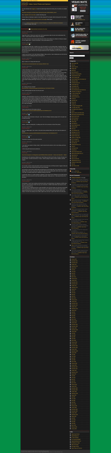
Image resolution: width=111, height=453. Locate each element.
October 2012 (74, 264)
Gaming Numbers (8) (75, 96)
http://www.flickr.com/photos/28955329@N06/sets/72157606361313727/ (37, 110)
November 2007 (74, 368)
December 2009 (74, 324)
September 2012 (74, 266)
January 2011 (74, 301)
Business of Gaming (30, 22)
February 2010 (74, 320)
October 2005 (74, 412)
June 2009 (73, 335)
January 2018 (74, 259)
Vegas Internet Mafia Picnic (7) (77, 153)
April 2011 (73, 296)
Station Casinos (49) (75, 141)
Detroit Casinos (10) (75, 88)
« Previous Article (25, 0)
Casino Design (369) (75, 77)
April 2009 (73, 338)
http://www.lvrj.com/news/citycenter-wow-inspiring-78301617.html (35, 63)
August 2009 (73, 331)
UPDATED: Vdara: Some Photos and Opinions (36, 4)
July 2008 (73, 354)
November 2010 (74, 305)
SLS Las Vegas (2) (75, 139)
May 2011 (73, 294)
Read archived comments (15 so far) (39, 29)
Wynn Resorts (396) (75, 165)
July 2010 (73, 312)
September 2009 (74, 329)
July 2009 (73, 333)
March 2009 (73, 340)
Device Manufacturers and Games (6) (78, 89)
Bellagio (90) (73, 68)
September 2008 (74, 351)
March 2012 (73, 276)
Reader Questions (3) (75, 133)
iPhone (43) (73, 102)
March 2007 (73, 382)
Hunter (27, 114)
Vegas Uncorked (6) (75, 158)
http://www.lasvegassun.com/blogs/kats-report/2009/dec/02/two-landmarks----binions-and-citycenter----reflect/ (44, 154)
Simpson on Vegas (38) (75, 137)
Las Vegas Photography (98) (76, 105)
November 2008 (74, 347)
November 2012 (74, 262)
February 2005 (74, 426)
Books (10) (73, 70)
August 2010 (73, 310)
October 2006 (74, 391)
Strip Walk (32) (74, 142)
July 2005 (73, 418)
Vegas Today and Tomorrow (76, 448)
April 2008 (73, 359)
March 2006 (73, 404)
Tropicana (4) (74, 149)
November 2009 (74, 326)
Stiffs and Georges (75, 444)
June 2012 (73, 271)
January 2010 (74, 322)
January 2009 (74, 343)
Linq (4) (72, 111)
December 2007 (74, 366)
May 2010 (73, 315)
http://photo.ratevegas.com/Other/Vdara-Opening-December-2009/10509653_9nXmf (39, 12)
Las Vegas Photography (42, 22)
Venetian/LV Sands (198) (76, 162)
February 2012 (74, 278)
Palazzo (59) (73, 121)
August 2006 (73, 395)
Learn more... (79, 172)
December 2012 (74, 260)
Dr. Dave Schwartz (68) (75, 93)
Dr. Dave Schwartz (75, 437)
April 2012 (73, 275)
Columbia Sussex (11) (75, 82)
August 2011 (73, 289)
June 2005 (73, 419)
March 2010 (73, 319)
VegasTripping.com (75, 435)
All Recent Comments (75, 177)
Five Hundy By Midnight (75, 439)
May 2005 (73, 421)
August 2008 (73, 352)
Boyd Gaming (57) (74, 72)
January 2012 (74, 280)
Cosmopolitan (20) (74, 86)
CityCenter (36, 22)
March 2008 (73, 361)
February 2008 (74, 363)
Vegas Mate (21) (74, 155)
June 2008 (73, 356)
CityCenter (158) (74, 80)
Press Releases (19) (75, 130)
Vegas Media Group (45, 451)
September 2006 (74, 393)
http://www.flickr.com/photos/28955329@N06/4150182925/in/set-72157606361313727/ (39, 133)
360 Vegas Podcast (75, 446)
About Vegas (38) (74, 63)
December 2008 (74, 345)
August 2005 (73, 416)
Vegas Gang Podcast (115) (76, 151)
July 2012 (73, 269)
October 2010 (74, 306)
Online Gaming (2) (74, 118)
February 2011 (74, 299)
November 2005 (74, 411)
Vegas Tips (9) (74, 156)
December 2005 (74, 409)
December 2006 (74, 388)
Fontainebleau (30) (75, 95)
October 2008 (74, 349)
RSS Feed (77, 171)
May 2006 (73, 400)
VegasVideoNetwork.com (76, 441)
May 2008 (73, 358)
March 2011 (73, 298)
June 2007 (73, 377)
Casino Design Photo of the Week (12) (78, 79)
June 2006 (73, 398)
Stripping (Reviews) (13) (76, 144)
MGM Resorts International (58, 22)
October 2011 (74, 285)
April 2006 (73, 402)
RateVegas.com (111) (75, 132)
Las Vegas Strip (50, 22)
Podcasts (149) (74, 126)
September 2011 (74, 287)
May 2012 (73, 273)
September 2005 (74, 414)
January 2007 (74, 386)
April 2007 (73, 381)
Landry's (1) (73, 103)
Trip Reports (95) (74, 148)
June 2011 (73, 292)
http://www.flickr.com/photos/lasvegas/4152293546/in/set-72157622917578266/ (38, 88)
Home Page (30, 0)
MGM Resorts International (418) (77, 114)
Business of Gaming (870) (76, 73)
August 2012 (73, 267)
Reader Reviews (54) (75, 135)
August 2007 (73, 373)
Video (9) (73, 164)
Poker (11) (73, 128)
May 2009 (73, 336)
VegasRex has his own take (30, 14)
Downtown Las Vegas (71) (76, 91)
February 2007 (74, 384)
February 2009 (74, 342)
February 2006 (74, 405)
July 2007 (73, 375)
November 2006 (74, 389)
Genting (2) (73, 98)
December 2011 (74, 282)
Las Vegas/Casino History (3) (76, 109)
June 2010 (73, 313)
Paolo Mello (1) (74, 123)
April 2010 (73, 317)
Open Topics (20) (74, 119)
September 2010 (74, 308)
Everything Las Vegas (75, 442)
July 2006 (73, 396)
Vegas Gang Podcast (75, 434)
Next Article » (35, 0)
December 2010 (74, 303)
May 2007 (73, 379)
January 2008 (74, 365)
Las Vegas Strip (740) (75, 107)
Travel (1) (73, 146)
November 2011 (74, 283)
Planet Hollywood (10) (75, 125)
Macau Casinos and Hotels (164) (77, 112)
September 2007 (74, 372)
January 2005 (74, 428)
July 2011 (73, 290)
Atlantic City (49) (74, 66)
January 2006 (74, 407)
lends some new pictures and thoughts (39, 19)
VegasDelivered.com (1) (76, 160)
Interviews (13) (74, 100)
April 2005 (73, 423)
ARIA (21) (73, 65)
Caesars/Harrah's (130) (75, 75)
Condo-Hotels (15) (74, 84)
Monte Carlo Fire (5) (75, 116)
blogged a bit (34, 8)
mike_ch (27, 44)
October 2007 (74, 370)
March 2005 (73, 425)
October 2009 (74, 328)
